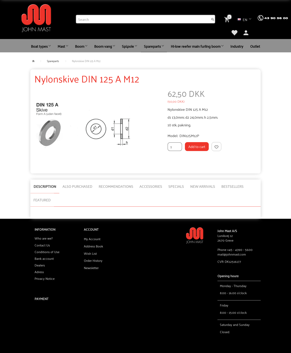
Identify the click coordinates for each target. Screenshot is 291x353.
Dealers (40, 265)
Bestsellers (232, 186)
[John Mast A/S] (194, 235)
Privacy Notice (45, 278)
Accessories (150, 186)
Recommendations (116, 186)
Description (45, 186)
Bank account (44, 258)
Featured (42, 200)
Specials (176, 186)
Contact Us (42, 245)
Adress (39, 272)
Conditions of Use (47, 252)
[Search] (212, 19)
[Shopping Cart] (227, 19)
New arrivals (202, 186)
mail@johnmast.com (231, 254)
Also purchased (77, 186)
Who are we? (44, 238)
